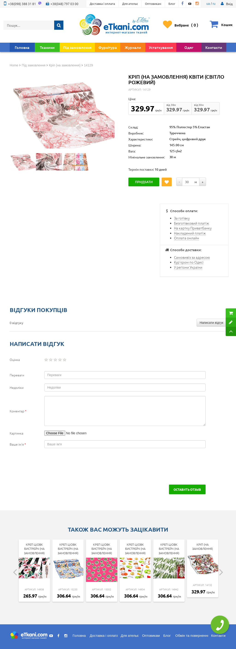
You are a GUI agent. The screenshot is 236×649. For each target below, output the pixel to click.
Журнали (133, 47)
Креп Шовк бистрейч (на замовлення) (34, 548)
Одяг (188, 47)
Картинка (16, 433)
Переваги (17, 375)
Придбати (144, 182)
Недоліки (17, 387)
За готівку (182, 218)
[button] (229, 3)
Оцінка (15, 359)
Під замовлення (77, 47)
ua (208, 4)
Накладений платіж (190, 233)
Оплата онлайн (186, 237)
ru (213, 4)
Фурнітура (107, 47)
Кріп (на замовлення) (202, 546)
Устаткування (161, 47)
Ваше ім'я (18, 444)
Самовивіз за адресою (192, 257)
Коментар (18, 411)
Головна (22, 47)
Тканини (47, 47)
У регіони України (188, 267)
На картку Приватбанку (193, 228)
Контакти (213, 47)
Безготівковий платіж (191, 223)
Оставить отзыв (187, 489)
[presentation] (45, 466)
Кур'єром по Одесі (189, 262)
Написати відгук (211, 322)
